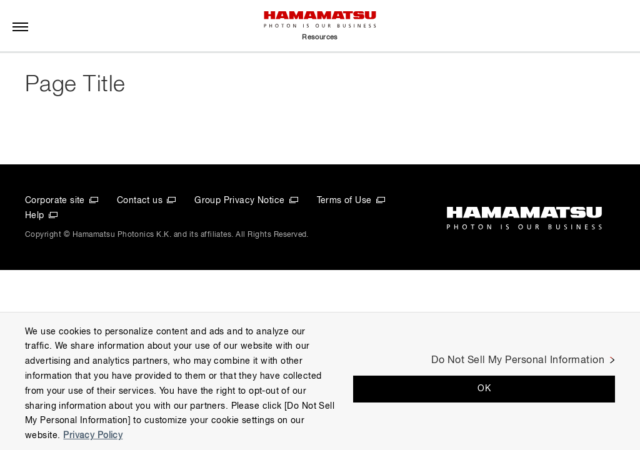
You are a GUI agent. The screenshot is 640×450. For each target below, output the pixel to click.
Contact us (139, 200)
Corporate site (55, 200)
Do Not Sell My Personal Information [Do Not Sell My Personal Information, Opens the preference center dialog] (517, 361)
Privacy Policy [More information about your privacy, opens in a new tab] (92, 435)
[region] (320, 381)
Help (34, 215)
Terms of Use (344, 200)
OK (484, 388)
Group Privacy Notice (239, 200)
